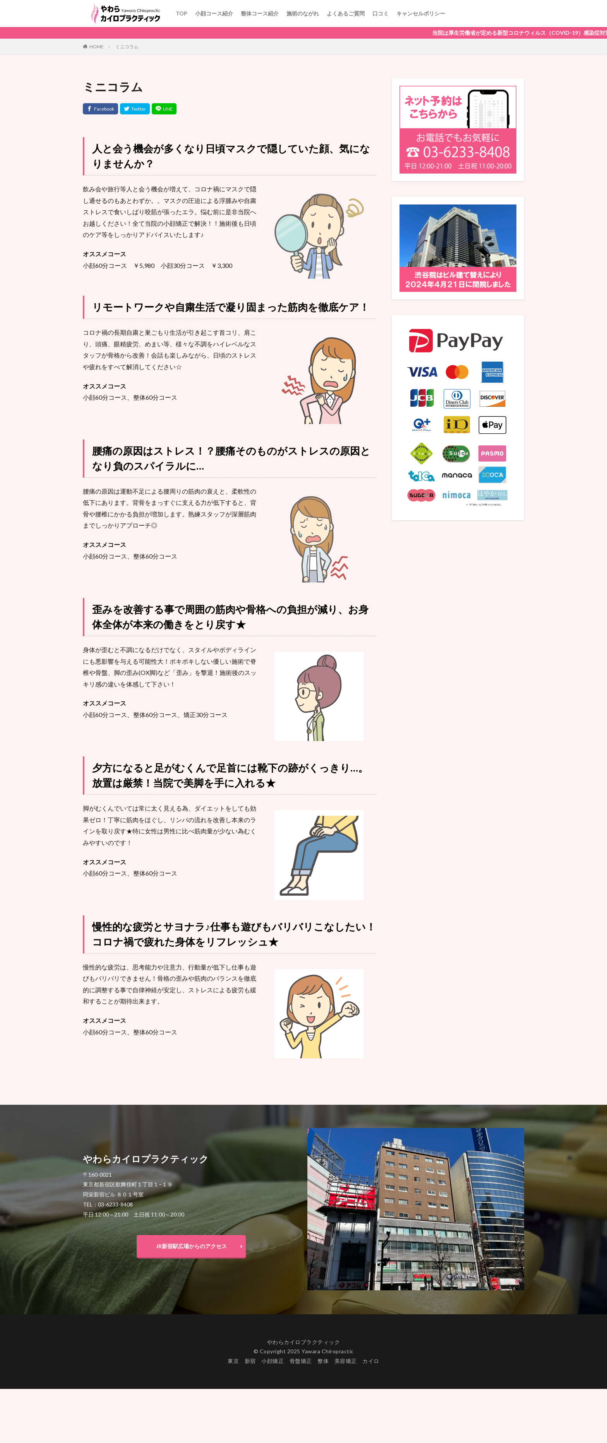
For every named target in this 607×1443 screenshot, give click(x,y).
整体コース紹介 (260, 13)
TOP (181, 13)
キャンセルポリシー (420, 13)
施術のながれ (302, 13)
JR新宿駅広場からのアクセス (191, 1246)
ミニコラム (127, 46)
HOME (96, 46)
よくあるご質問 (346, 13)
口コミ (380, 13)
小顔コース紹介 (214, 13)
